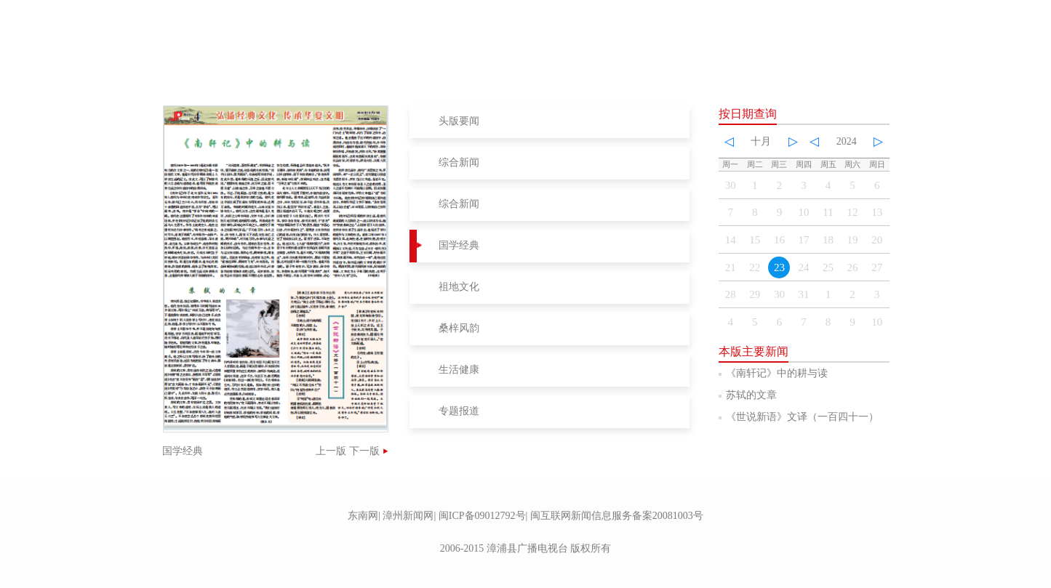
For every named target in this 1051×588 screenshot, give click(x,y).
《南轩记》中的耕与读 (777, 373)
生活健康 (459, 369)
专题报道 (459, 411)
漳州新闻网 (408, 515)
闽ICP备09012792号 (482, 515)
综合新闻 (459, 162)
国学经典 (459, 245)
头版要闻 (459, 121)
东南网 (363, 515)
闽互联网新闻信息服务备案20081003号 (616, 515)
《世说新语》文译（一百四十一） (802, 416)
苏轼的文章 (751, 395)
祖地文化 (459, 286)
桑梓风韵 (459, 328)
